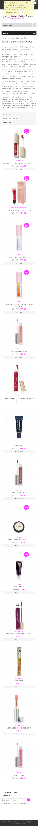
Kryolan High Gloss (19, 351)
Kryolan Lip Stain (19, 493)
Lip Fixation (19, 681)
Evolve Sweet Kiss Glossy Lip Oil (19, 210)
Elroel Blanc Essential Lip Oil (19, 257)
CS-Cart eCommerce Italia (24, 823)
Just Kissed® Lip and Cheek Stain (19, 728)
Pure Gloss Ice (19, 587)
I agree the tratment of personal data (15, 803)
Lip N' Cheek (19, 446)
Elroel (19, 255)
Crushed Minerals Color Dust (19, 540)
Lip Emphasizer (19, 775)
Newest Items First (10, 118)
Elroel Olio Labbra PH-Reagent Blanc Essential (19, 305)
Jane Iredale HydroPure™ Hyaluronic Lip (19, 398)
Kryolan (19, 349)
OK (22, 12)
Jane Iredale (19, 160)
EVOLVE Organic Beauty (19, 208)
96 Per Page (8, 122)
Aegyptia (19, 584)
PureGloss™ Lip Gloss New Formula (19, 634)
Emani (19, 537)
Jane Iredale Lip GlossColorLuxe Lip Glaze (19, 163)
